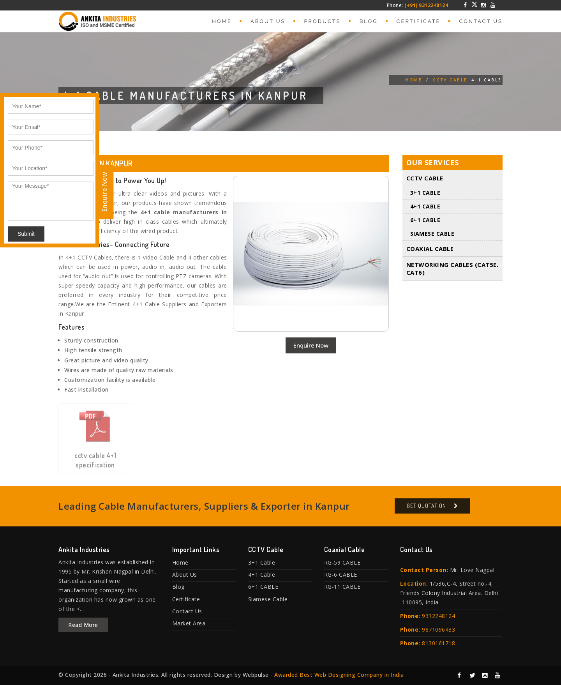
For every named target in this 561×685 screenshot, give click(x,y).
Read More (83, 625)
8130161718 (438, 643)
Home (222, 21)
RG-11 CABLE (342, 586)
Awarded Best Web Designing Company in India (339, 674)
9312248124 (438, 616)
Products (322, 21)
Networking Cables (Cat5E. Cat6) (452, 268)
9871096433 (438, 629)
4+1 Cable (425, 206)
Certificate (419, 21)
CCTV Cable (450, 80)
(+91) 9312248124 (426, 5)
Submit (26, 234)
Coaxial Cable (430, 248)
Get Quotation (426, 509)
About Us (268, 21)
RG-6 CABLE (340, 574)
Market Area (189, 623)
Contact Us (481, 21)
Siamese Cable (432, 233)
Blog (369, 21)
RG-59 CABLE (342, 562)
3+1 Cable (425, 192)
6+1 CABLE (425, 220)
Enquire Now (310, 345)
